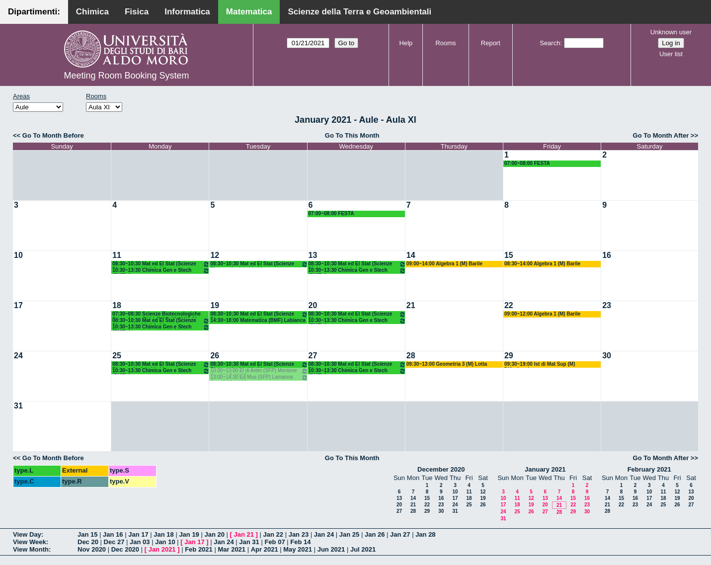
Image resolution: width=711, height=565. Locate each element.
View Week (29, 542)
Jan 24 (324, 534)
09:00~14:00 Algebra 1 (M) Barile (444, 263)
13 (313, 255)
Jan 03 (140, 542)
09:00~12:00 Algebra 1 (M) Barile (542, 314)
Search (550, 43)
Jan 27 (400, 534)
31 (18, 406)
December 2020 (441, 469)
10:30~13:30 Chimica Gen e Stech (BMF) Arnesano (161, 270)
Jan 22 (273, 534)
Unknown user (671, 32)
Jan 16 (113, 534)
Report (490, 43)
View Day (27, 534)
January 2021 (545, 469)
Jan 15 (87, 534)
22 (508, 305)
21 (410, 305)
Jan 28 (425, 534)
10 (18, 255)
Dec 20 (88, 542)
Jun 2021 (331, 549)
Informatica (187, 11)
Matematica (249, 11)
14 (410, 255)
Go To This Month (352, 135)
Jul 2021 (363, 549)
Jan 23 (299, 534)
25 (116, 355)
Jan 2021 (162, 549)
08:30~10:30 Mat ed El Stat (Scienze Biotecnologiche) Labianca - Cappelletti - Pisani (161, 264)
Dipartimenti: (34, 11)
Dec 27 (114, 542)
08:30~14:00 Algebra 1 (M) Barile (542, 263)
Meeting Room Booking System (126, 76)
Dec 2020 (125, 549)
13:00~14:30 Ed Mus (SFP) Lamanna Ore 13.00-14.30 (259, 377)
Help (406, 43)
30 (606, 355)
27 (313, 355)
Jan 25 (349, 534)
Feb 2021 (199, 549)
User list (671, 54)
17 (18, 305)
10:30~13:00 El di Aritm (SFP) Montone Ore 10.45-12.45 (259, 371)
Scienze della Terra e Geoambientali (359, 11)
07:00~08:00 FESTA (527, 163)
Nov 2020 (92, 549)
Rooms (445, 43)
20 (313, 305)
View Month (31, 549)
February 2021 (649, 469)
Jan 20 (214, 534)
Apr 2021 (264, 549)
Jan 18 (163, 534)
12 (214, 255)
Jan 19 (189, 534)
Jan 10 (165, 542)
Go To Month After (661, 135)
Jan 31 (249, 542)
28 (410, 355)
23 (606, 305)
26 (214, 355)
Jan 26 (375, 534)
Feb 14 (300, 542)
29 (508, 355)
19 (214, 305)
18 (116, 305)
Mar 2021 (231, 549)
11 (116, 255)
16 (606, 255)
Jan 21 (244, 534)
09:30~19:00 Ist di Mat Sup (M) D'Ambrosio (539, 364)
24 (18, 355)
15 (508, 255)
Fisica (137, 11)
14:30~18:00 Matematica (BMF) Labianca (257, 320)
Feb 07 (274, 542)
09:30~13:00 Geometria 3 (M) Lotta (446, 364)
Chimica (92, 11)
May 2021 (297, 549)
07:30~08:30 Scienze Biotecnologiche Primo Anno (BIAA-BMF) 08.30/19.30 (156, 314)
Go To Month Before (53, 135)
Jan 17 (138, 534)
